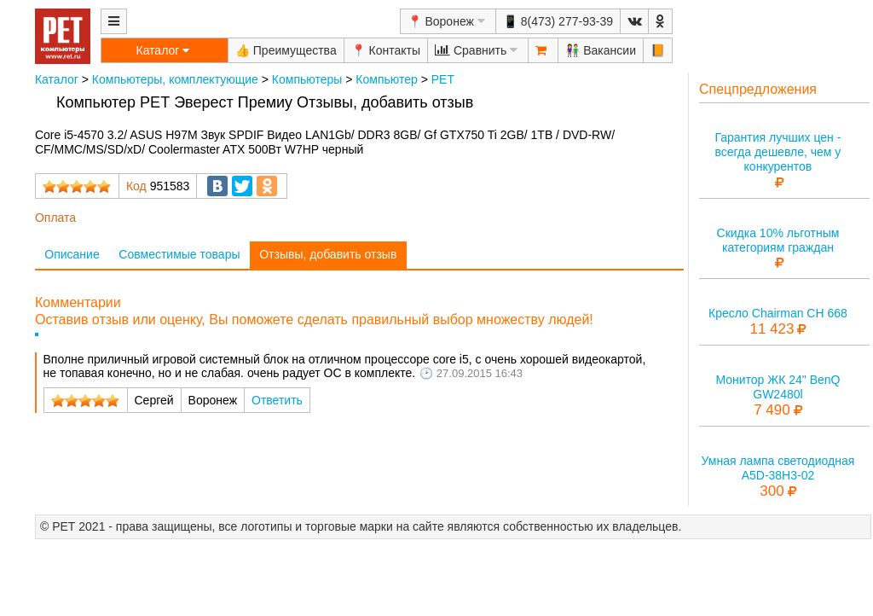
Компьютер (386, 79)
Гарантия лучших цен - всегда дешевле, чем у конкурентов (777, 152)
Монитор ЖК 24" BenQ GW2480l (777, 387)
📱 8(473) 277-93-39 (558, 21)
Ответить (277, 400)
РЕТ (442, 79)
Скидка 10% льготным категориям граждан (778, 240)
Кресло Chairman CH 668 (777, 313)
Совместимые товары (179, 254)
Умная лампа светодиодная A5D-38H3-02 (778, 468)
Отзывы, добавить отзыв (327, 254)
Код (136, 186)
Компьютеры (307, 79)
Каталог (56, 79)
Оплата (55, 217)
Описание (71, 254)
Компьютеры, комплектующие (175, 79)
